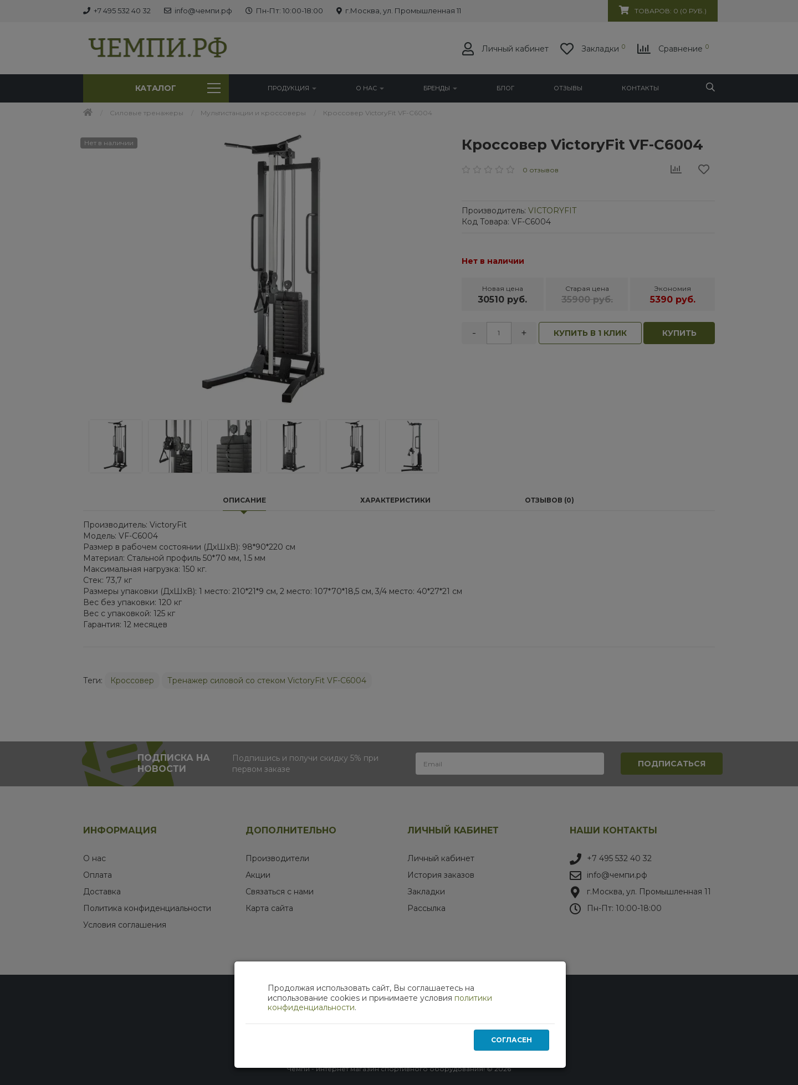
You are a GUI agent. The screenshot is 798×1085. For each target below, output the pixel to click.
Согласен (511, 1040)
